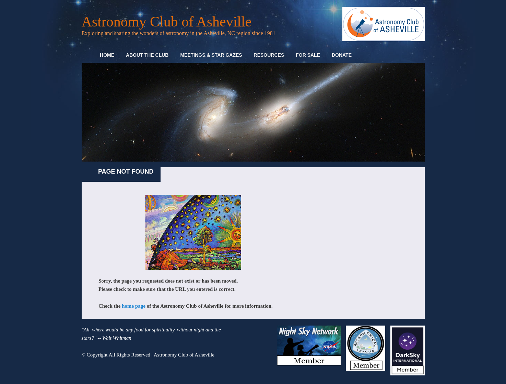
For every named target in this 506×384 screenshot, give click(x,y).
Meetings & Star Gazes (211, 55)
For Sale (308, 55)
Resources (269, 55)
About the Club (147, 55)
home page (133, 306)
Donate (342, 55)
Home (107, 55)
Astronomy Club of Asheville (167, 22)
